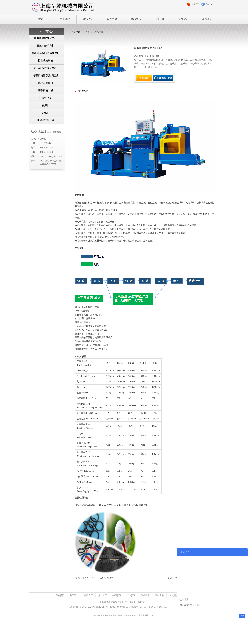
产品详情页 (99, 32)
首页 (87, 32)
